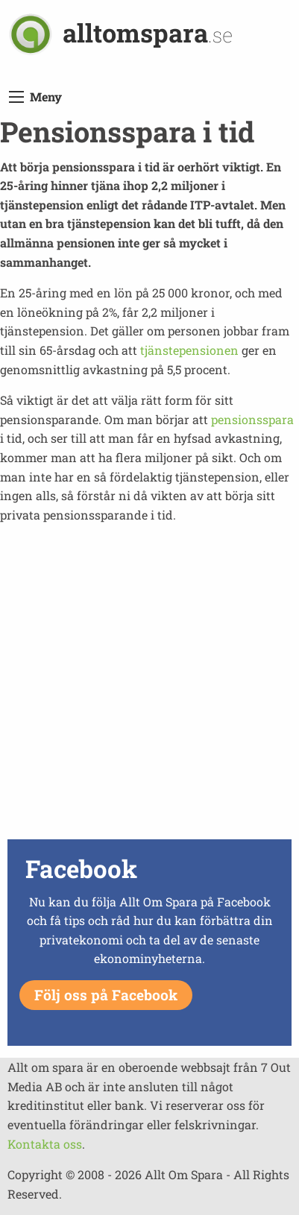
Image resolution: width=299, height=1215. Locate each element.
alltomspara (148, 32)
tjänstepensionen (189, 350)
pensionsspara (252, 419)
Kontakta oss (44, 1144)
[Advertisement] (149, 685)
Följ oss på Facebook (105, 994)
